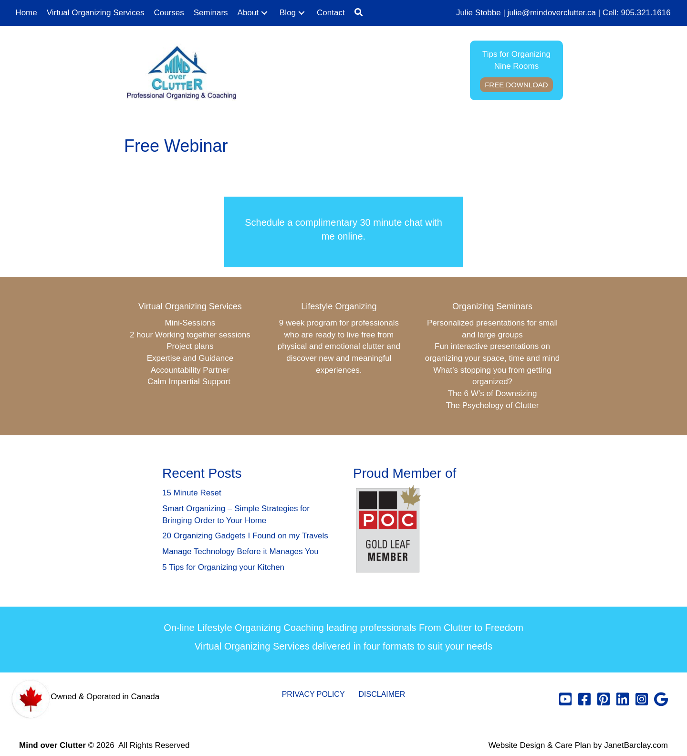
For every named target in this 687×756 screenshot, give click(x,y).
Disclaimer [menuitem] (382, 694)
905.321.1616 (646, 12)
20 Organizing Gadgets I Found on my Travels (245, 535)
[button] (264, 13)
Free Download (516, 85)
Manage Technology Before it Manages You (240, 551)
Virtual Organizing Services (190, 306)
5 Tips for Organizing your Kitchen (223, 567)
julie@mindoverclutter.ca (552, 12)
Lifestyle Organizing (338, 306)
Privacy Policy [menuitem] (313, 694)
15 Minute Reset (191, 492)
